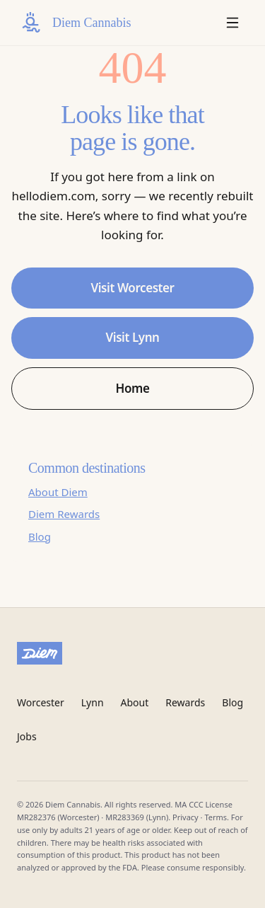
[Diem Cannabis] (132, 653)
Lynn (92, 702)
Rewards (185, 702)
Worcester (40, 702)
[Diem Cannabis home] (74, 22)
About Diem (58, 492)
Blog (39, 536)
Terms (215, 817)
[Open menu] (232, 22)
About (135, 702)
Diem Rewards (64, 514)
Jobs (27, 736)
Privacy (185, 817)
